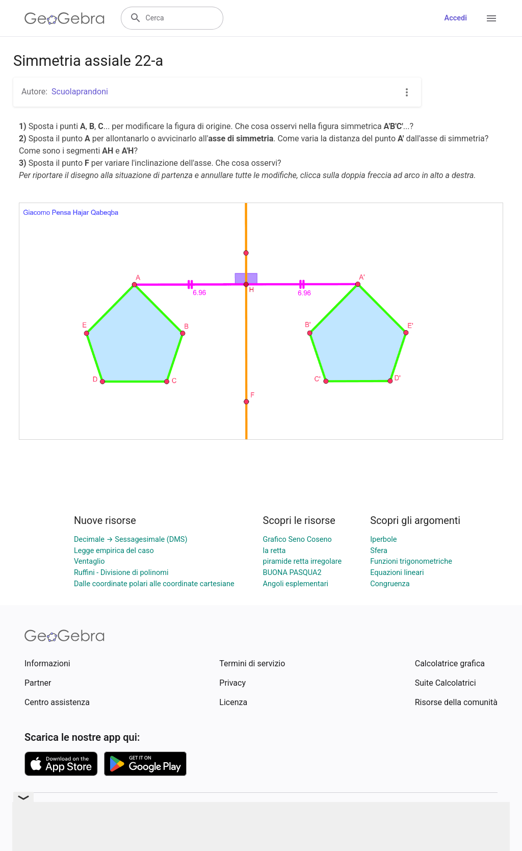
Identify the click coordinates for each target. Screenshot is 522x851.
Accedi (455, 18)
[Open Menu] (491, 18)
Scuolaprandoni (79, 91)
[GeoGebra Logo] (64, 18)
